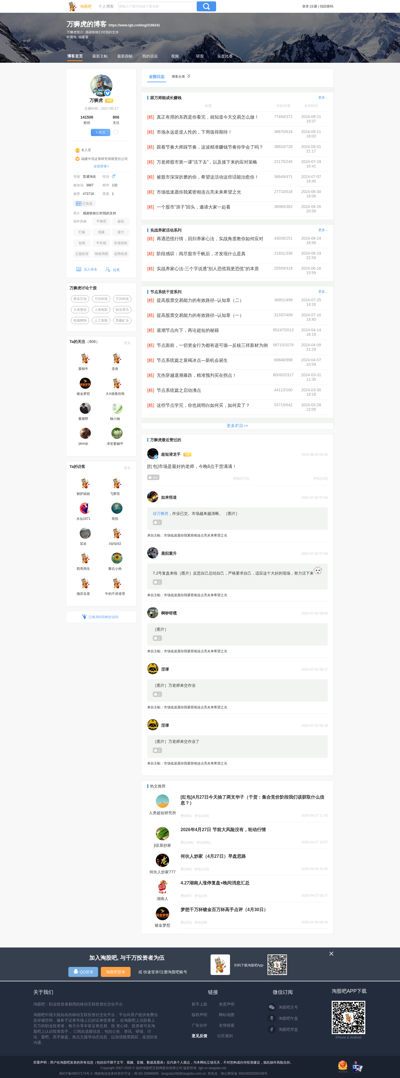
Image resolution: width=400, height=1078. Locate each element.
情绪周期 (101, 254)
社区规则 (225, 1036)
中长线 (101, 243)
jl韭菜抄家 (162, 845)
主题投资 (82, 254)
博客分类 (181, 76)
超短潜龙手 (171, 454)
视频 (175, 56)
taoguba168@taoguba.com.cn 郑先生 (189, 1074)
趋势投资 (121, 254)
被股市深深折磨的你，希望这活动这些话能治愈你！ (208, 177)
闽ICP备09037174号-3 (75, 1074)
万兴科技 (101, 299)
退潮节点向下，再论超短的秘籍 (188, 330)
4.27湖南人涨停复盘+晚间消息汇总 (215, 883)
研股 (200, 56)
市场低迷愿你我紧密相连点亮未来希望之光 (199, 192)
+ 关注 (100, 132)
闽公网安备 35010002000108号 (244, 1074)
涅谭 (165, 669)
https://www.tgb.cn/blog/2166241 (134, 25)
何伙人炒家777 (162, 872)
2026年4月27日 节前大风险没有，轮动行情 (223, 829)
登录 (305, 6)
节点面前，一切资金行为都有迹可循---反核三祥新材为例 (212, 345)
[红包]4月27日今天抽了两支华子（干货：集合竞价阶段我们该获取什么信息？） (252, 800)
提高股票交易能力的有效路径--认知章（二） (200, 300)
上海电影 (101, 310)
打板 (82, 232)
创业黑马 (122, 310)
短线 (82, 243)
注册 (314, 6)
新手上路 (199, 1004)
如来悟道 (169, 497)
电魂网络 (80, 320)
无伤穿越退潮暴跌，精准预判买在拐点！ (197, 375)
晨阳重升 (169, 553)
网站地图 (226, 1014)
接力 (121, 232)
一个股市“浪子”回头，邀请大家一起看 (194, 207)
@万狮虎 (160, 513)
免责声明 (226, 1004)
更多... (128, 343)
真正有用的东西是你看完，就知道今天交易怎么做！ (208, 117)
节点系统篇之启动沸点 (179, 390)
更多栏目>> (237, 425)
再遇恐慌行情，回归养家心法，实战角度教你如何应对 (210, 238)
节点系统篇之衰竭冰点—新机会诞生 (192, 360)
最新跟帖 (125, 56)
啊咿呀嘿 (169, 613)
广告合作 (199, 1025)
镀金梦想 (162, 925)
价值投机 (121, 243)
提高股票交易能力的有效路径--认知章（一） (200, 315)
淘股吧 (86, 6)
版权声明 (199, 1014)
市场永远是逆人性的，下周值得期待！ (194, 132)
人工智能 (101, 320)
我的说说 (150, 56)
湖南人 (162, 898)
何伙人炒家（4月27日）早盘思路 (213, 856)
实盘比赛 (225, 56)
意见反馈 (199, 1036)
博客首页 (75, 56)
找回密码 (326, 6)
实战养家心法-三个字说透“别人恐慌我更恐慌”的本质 (208, 268)
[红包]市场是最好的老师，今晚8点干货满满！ (192, 466)
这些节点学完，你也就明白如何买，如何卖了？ (203, 405)
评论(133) (320, 478)
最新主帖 (100, 56)
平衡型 (101, 221)
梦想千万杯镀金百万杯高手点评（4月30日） (224, 909)
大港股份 (80, 310)
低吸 (101, 232)
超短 (121, 221)
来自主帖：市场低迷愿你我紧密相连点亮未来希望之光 (237, 535)
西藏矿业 (122, 320)
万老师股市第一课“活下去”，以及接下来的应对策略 (207, 162)
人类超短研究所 (162, 813)
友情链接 (226, 1025)
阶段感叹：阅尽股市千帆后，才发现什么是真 (201, 253)
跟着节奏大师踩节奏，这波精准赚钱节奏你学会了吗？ (210, 147)
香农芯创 (80, 299)
